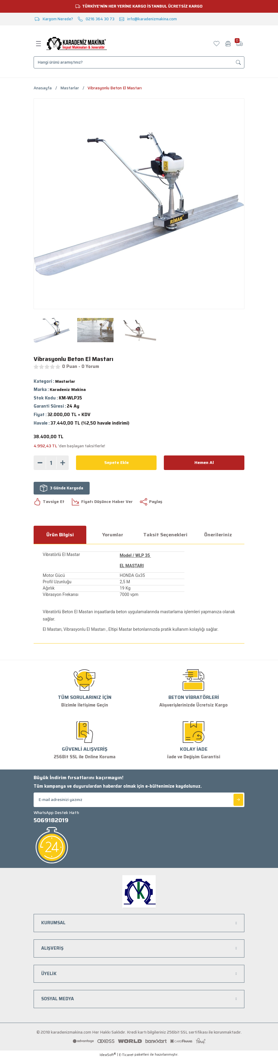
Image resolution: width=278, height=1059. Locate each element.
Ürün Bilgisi (60, 534)
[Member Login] (228, 43)
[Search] (139, 62)
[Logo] (76, 44)
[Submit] (238, 800)
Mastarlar (65, 381)
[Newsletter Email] (139, 800)
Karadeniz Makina (68, 389)
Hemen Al (204, 462)
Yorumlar (112, 534)
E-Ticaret (126, 1054)
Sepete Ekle (116, 462)
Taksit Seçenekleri (165, 534)
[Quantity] (51, 463)
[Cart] (239, 43)
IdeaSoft (108, 1054)
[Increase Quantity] (62, 463)
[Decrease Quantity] (40, 463)
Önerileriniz (218, 534)
